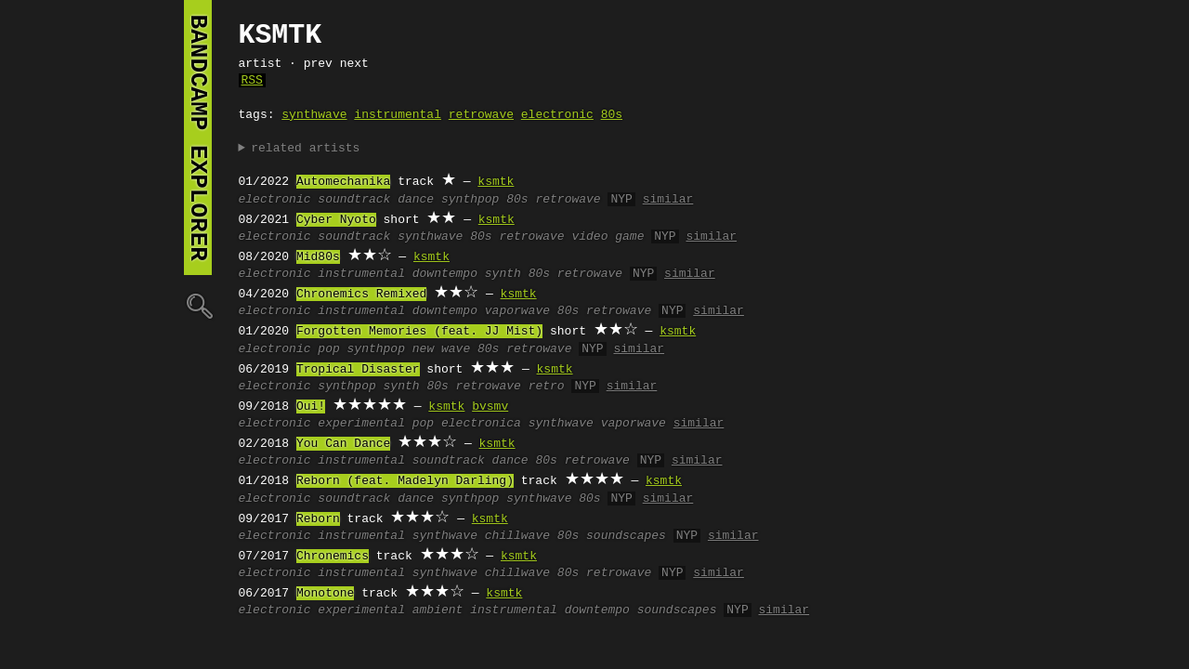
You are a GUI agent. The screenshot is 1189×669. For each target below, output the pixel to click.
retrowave (481, 115)
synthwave (313, 115)
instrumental (397, 115)
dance (416, 199)
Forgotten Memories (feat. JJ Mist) (419, 331)
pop (328, 349)
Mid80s (318, 257)
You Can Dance (343, 444)
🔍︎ (198, 305)
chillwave (517, 536)
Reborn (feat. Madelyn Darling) (405, 481)
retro (547, 386)
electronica (481, 423)
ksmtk (495, 182)
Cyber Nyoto (336, 220)
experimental (361, 423)
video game (607, 237)
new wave (441, 349)
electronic (557, 115)
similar (668, 199)
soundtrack (354, 199)
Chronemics (332, 556)
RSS (252, 80)
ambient (438, 610)
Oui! (310, 407)
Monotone (325, 593)
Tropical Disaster (358, 369)
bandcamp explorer (198, 137)
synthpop (470, 199)
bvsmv (490, 407)
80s (611, 115)
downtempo (444, 274)
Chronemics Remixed (361, 294)
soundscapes (626, 536)
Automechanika (343, 182)
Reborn (318, 519)
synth (503, 274)
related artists (305, 148)
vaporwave (517, 311)
